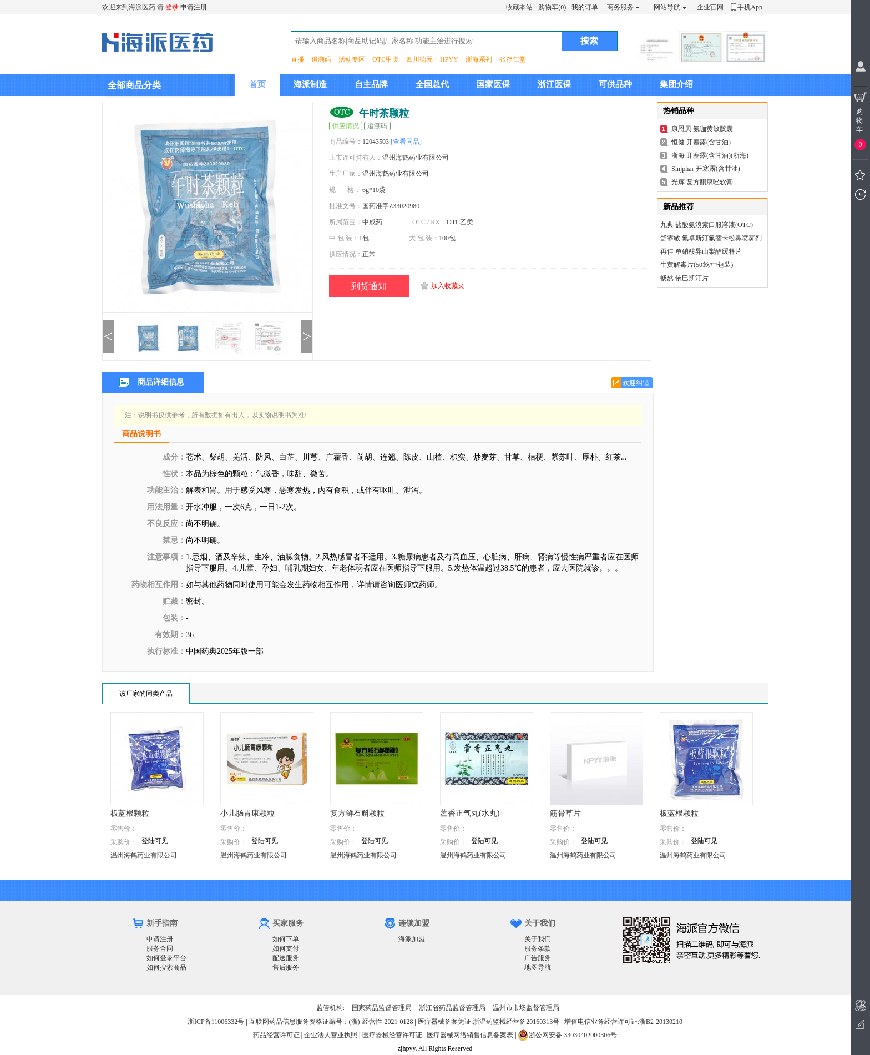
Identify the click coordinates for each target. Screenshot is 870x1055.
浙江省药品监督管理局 (452, 1008)
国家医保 (493, 84)
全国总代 (432, 84)
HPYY (449, 59)
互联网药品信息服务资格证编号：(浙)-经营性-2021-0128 (331, 1022)
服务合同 (159, 948)
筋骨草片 (565, 813)
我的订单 (584, 7)
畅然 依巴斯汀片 (684, 278)
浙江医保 (554, 84)
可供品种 (615, 84)
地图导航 (537, 967)
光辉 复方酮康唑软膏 (702, 182)
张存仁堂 (512, 59)
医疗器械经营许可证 (392, 1035)
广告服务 (537, 958)
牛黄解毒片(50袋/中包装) (696, 265)
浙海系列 (479, 59)
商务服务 (620, 7)
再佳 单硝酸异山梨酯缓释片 (701, 251)
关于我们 (537, 939)
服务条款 (537, 948)
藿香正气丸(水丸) (469, 813)
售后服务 (285, 967)
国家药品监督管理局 (382, 1008)
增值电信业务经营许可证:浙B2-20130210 (623, 1022)
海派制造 (310, 84)
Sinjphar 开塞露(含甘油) (705, 169)
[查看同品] (406, 141)
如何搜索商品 (166, 967)
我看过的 (860, 194)
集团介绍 (676, 84)
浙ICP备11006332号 (217, 1022)
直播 (297, 59)
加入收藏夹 (447, 286)
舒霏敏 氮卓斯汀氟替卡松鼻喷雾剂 (711, 238)
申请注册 (193, 7)
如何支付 (285, 948)
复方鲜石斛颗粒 (357, 813)
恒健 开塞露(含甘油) (701, 142)
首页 (257, 84)
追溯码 (321, 59)
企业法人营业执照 (330, 1035)
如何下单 (285, 939)
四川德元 (419, 59)
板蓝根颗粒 (129, 813)
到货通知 (369, 286)
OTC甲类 (385, 59)
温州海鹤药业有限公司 (395, 174)
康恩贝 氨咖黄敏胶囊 (702, 129)
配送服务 (285, 958)
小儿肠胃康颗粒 (247, 813)
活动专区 (351, 59)
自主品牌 (371, 84)
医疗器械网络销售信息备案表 (470, 1035)
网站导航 (667, 7)
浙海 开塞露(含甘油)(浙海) (709, 155)
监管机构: (330, 1008)
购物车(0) (552, 7)
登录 (172, 7)
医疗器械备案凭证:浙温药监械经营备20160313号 (488, 1022)
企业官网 (710, 7)
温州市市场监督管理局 (526, 1008)
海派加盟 (411, 939)
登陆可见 (154, 841)
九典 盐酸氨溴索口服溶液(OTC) (706, 225)
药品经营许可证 (276, 1035)
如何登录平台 (166, 958)
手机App (749, 7)
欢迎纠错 (636, 383)
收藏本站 (519, 7)
